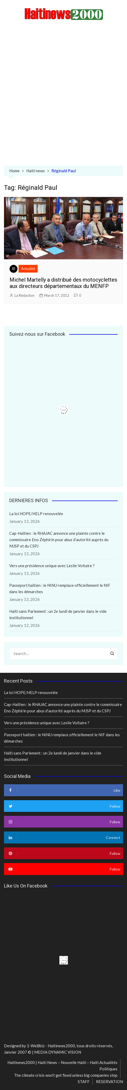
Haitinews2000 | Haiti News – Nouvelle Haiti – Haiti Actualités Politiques (62, 1065)
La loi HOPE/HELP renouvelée (36, 513)
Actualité (28, 268)
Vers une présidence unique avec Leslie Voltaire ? (52, 565)
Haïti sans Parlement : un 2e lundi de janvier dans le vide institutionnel (58, 614)
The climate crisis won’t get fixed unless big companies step (65, 1075)
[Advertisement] (63, 94)
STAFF (84, 1081)
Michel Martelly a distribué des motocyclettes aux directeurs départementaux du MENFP (63, 283)
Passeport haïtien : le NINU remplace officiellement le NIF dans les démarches (59, 588)
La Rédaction (24, 295)
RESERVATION (109, 1081)
